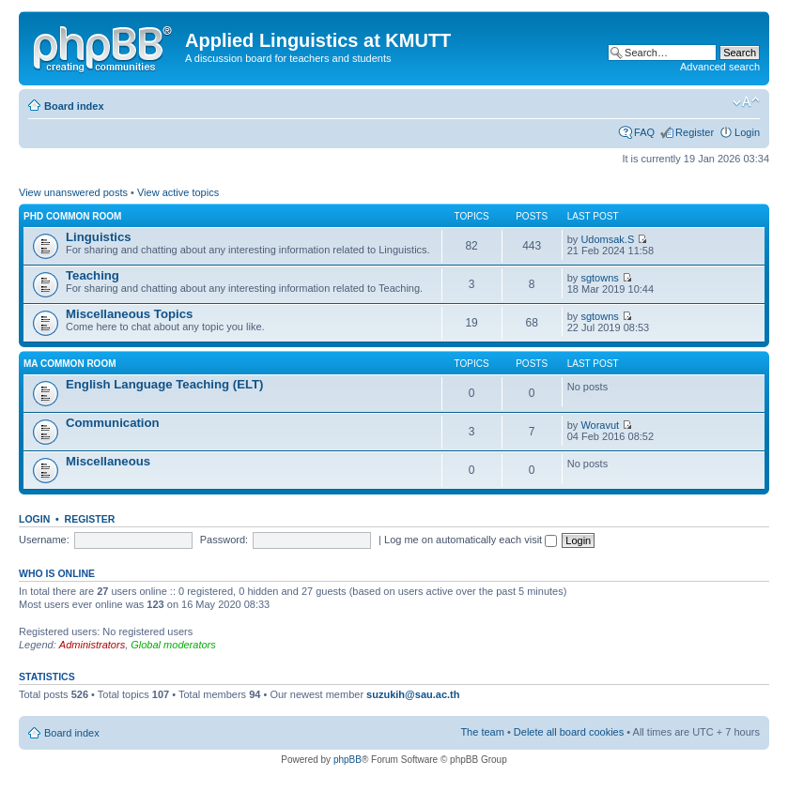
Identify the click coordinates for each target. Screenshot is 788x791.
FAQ (644, 132)
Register (694, 132)
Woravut (599, 425)
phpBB (347, 759)
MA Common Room (69, 363)
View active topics (178, 192)
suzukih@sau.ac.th (412, 694)
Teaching (92, 275)
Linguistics (98, 237)
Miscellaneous (108, 461)
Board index (74, 106)
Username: (44, 539)
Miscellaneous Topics (129, 314)
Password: (224, 539)
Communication (113, 423)
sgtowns (599, 277)
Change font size (746, 102)
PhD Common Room (72, 216)
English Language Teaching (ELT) (165, 384)
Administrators (92, 644)
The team (481, 732)
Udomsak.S (607, 239)
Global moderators (173, 644)
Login (747, 132)
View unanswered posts (73, 192)
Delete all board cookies (569, 732)
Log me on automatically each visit (470, 539)
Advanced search (720, 66)
